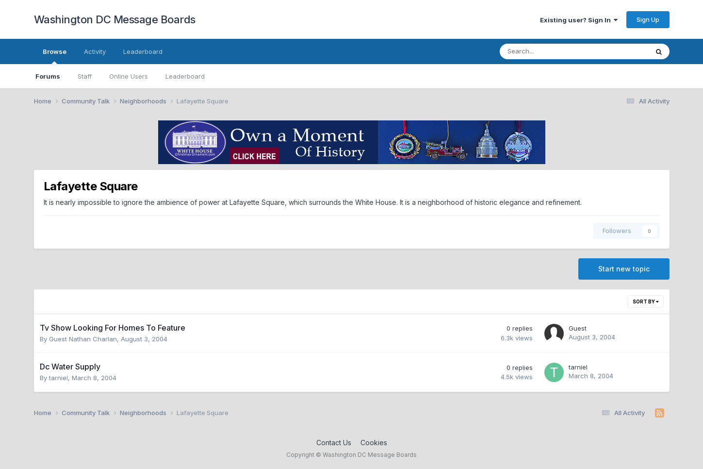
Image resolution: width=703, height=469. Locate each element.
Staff (85, 76)
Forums (47, 76)
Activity (95, 51)
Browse (54, 56)
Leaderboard (185, 76)
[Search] (548, 51)
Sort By (646, 301)
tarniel (58, 378)
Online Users (128, 76)
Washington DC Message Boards (115, 19)
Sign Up (648, 19)
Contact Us (333, 442)
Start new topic (624, 269)
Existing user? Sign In (579, 20)
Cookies (373, 442)
